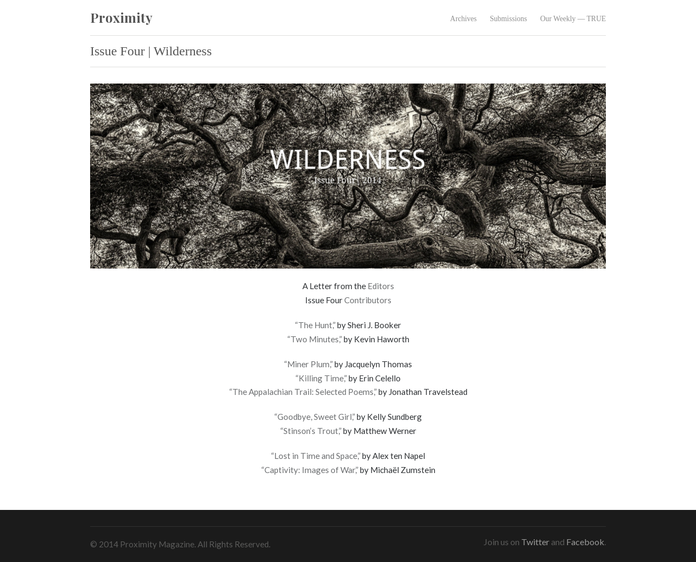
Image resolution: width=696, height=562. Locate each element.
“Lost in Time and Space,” (315, 456)
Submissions (508, 19)
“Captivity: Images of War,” (309, 470)
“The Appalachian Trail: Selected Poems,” (303, 392)
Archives (463, 19)
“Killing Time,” (321, 378)
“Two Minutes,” (314, 339)
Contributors (367, 300)
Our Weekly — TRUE (573, 19)
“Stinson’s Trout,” (310, 431)
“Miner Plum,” (308, 364)
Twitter (535, 542)
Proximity (121, 17)
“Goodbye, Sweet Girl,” (314, 417)
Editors (381, 286)
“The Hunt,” (315, 325)
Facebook (585, 542)
